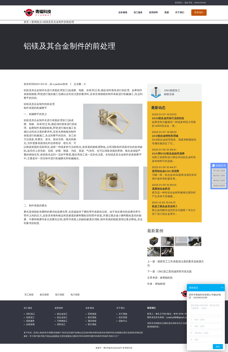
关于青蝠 (123, 314)
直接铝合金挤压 (161, 189)
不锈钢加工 (62, 321)
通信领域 (92, 321)
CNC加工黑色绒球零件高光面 (175, 271)
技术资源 (123, 317)
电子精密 (75, 295)
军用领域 (92, 314)
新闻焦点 (37, 22)
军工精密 (29, 295)
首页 (26, 22)
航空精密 (44, 295)
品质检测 (30, 324)
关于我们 (179, 12)
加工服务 (138, 12)
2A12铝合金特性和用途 (165, 136)
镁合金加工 (62, 314)
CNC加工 (30, 314)
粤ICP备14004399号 (112, 348)
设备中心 (123, 321)
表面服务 (30, 321)
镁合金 (50, 336)
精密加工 (69, 336)
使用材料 (153, 12)
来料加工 (61, 324)
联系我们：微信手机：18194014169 (190, 3)
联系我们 (198, 12)
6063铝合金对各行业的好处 (168, 118)
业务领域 (122, 12)
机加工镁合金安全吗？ (165, 206)
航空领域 (92, 317)
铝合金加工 (62, 317)
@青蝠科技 (166, 277)
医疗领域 (92, 324)
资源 (166, 12)
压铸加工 (30, 317)
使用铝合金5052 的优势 (165, 171)
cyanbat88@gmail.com (177, 317)
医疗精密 (59, 295)
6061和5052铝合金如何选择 (168, 153)
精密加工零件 (59, 336)
